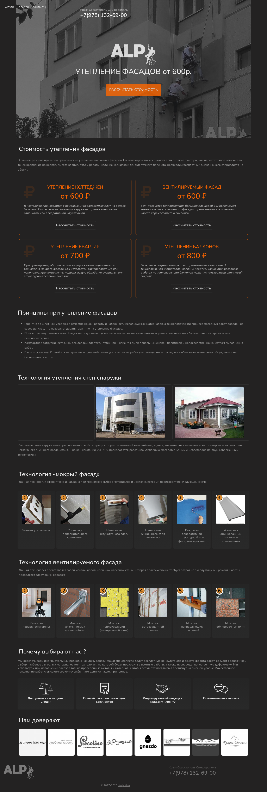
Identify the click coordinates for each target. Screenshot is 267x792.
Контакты (39, 7)
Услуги (9, 7)
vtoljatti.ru (124, 785)
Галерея (23, 7)
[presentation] (23, 744)
